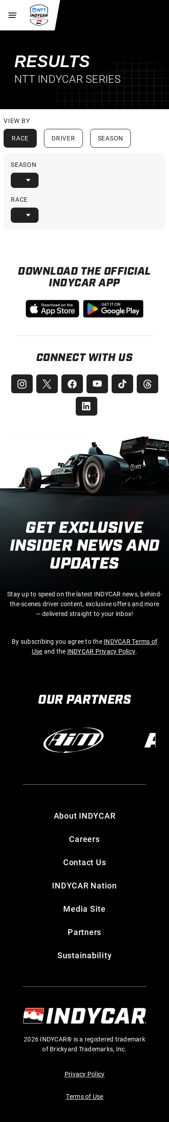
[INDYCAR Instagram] (22, 383)
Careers (84, 838)
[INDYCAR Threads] (147, 383)
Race (20, 138)
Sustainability (84, 955)
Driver (63, 138)
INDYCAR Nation (84, 885)
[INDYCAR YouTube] (97, 383)
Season (111, 138)
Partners (84, 931)
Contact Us (84, 862)
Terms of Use (85, 1096)
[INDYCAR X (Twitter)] (47, 383)
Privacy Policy (85, 1074)
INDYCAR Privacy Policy (101, 651)
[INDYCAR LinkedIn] (86, 406)
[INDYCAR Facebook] (72, 383)
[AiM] (73, 740)
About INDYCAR (85, 815)
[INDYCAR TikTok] (122, 383)
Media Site (84, 908)
